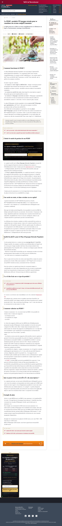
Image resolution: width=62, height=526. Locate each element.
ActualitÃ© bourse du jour (19, 508)
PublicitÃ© (30, 508)
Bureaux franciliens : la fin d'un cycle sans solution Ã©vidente (54, 68)
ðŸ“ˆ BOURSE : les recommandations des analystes (53, 24)
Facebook (21, 33)
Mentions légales (41, 508)
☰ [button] (2, 2)
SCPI (8, 360)
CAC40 (16, 510)
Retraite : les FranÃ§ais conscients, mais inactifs (53, 76)
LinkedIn (14, 33)
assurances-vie (30, 167)
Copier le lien (29, 33)
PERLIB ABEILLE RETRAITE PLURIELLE (53, 100)
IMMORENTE (53, 88)
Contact (39, 507)
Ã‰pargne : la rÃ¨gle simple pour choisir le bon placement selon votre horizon (54, 51)
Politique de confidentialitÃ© (43, 511)
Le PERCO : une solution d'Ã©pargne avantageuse (52, 30)
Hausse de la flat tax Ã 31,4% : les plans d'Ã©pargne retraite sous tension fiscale (54, 60)
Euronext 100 (17, 512)
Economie (13, 17)
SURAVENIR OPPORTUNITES (54, 94)
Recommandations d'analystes (20, 509)
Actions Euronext (18, 513)
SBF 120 (16, 511)
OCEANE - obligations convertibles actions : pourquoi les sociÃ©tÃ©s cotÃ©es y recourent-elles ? (54, 40)
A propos (39, 510)
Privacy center (40, 509)
